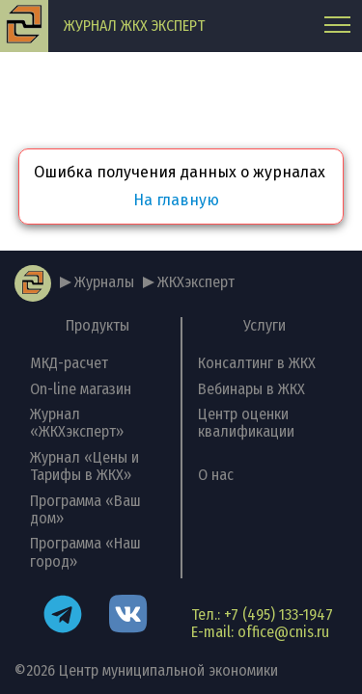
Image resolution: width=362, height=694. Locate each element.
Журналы (104, 282)
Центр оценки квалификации (246, 422)
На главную (176, 200)
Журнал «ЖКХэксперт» (77, 422)
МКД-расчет (69, 363)
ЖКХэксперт (196, 282)
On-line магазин (80, 389)
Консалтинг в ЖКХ (257, 363)
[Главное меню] (337, 26)
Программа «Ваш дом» (85, 509)
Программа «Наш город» (85, 552)
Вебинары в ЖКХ (251, 389)
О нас (216, 475)
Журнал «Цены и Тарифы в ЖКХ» (84, 466)
